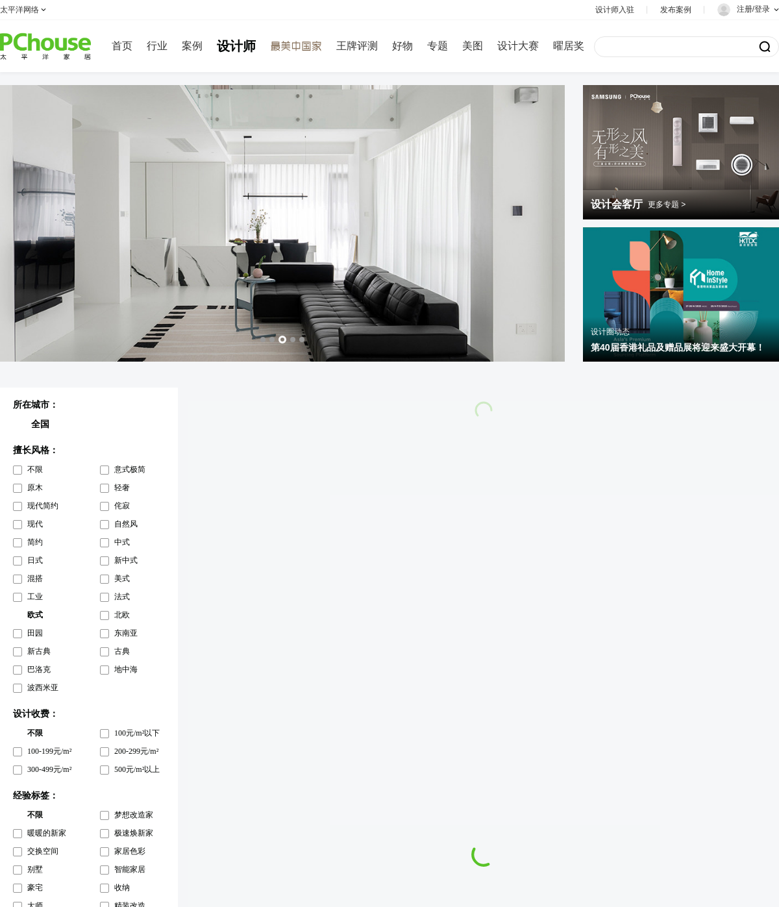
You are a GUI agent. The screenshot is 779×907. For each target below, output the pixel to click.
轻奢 (122, 487)
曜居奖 (568, 45)
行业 (157, 45)
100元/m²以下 (137, 733)
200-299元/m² (136, 751)
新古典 (39, 651)
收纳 (122, 887)
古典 (122, 651)
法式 (122, 596)
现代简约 (42, 505)
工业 (35, 596)
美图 (472, 45)
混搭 (35, 578)
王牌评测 (357, 45)
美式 (122, 578)
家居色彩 (129, 851)
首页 (122, 45)
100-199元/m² (49, 751)
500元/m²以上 (137, 769)
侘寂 (122, 505)
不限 (35, 469)
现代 (35, 523)
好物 (402, 45)
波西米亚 (42, 687)
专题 (437, 45)
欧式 (35, 614)
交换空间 (42, 851)
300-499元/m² (49, 769)
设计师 (236, 46)
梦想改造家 (133, 814)
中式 (122, 542)
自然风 (126, 523)
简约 (35, 542)
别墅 (35, 869)
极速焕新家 (133, 833)
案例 (192, 45)
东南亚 (126, 633)
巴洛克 (39, 669)
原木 (35, 487)
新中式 (126, 560)
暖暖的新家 (46, 833)
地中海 (126, 669)
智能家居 (129, 869)
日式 (35, 560)
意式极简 (129, 469)
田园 (35, 633)
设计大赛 (518, 45)
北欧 (122, 614)
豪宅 (35, 887)
